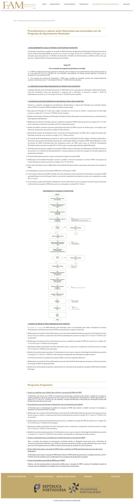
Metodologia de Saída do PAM (47, 20)
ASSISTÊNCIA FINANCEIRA (16, 476)
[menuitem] (44, 4)
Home (15, 20)
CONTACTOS (115, 476)
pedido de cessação (36, 327)
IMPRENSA (88, 476)
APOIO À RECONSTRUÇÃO (44, 476)
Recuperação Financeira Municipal (28, 20)
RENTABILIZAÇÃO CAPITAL (66, 476)
